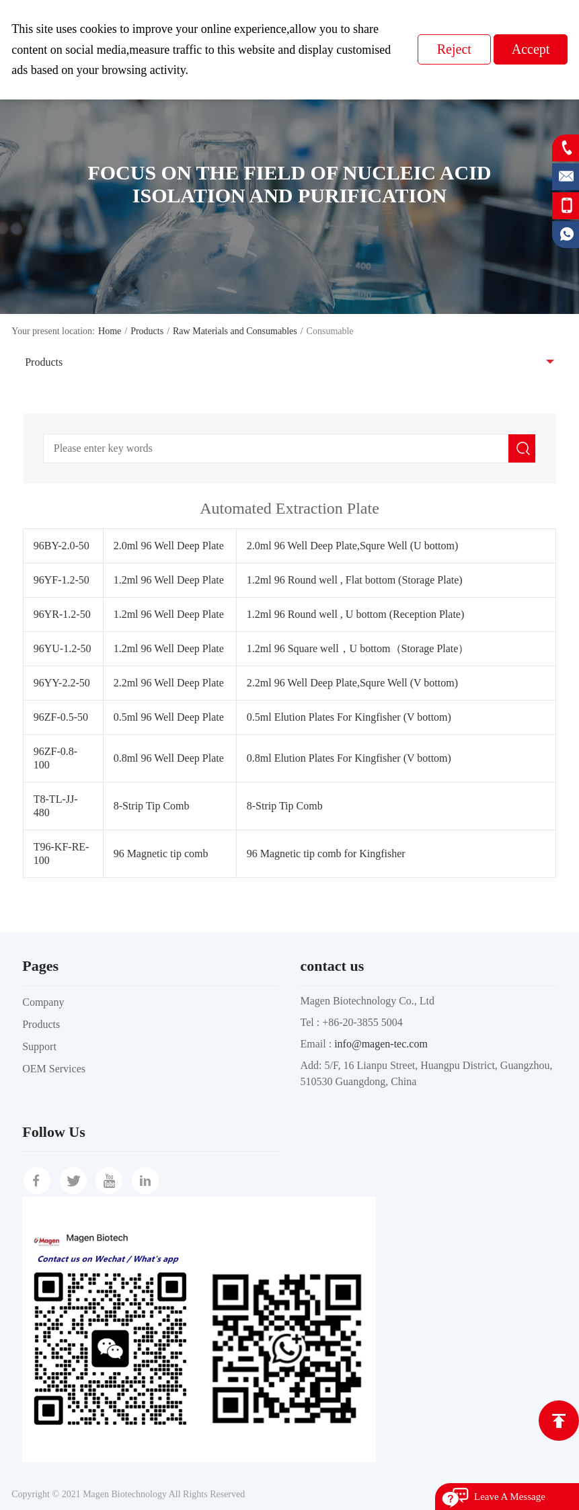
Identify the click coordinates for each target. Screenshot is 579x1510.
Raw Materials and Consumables (235, 331)
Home (109, 331)
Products (146, 331)
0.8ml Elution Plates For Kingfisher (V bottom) (349, 758)
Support (39, 1046)
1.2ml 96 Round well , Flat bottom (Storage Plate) (355, 580)
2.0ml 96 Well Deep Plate (169, 545)
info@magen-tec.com (381, 1043)
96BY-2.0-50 (61, 545)
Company (43, 1002)
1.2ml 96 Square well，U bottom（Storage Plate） (358, 648)
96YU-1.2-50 (62, 648)
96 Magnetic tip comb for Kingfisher (326, 853)
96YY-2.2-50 (62, 682)
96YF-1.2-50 (61, 580)
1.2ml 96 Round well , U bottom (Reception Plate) (356, 614)
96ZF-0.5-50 (61, 717)
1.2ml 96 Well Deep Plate (169, 580)
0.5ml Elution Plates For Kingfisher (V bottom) (349, 717)
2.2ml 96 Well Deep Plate (169, 682)
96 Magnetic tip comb (161, 853)
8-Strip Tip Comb (152, 805)
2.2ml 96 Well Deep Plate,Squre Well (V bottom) (352, 682)
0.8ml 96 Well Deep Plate (169, 758)
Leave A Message (509, 1496)
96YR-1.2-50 (62, 614)
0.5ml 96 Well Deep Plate (169, 717)
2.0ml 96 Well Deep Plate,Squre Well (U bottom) (353, 545)
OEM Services (53, 1068)
